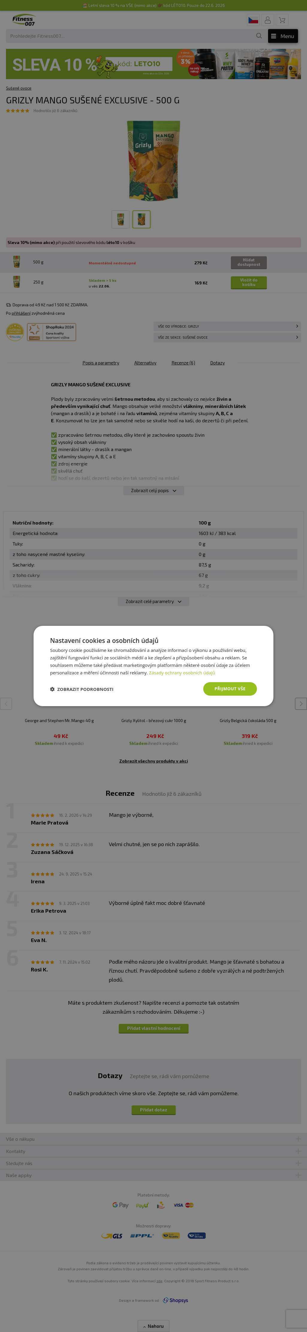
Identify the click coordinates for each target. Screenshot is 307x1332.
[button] (82, 689)
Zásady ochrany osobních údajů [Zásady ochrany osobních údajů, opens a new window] (182, 673)
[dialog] (153, 666)
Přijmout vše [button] (230, 688)
